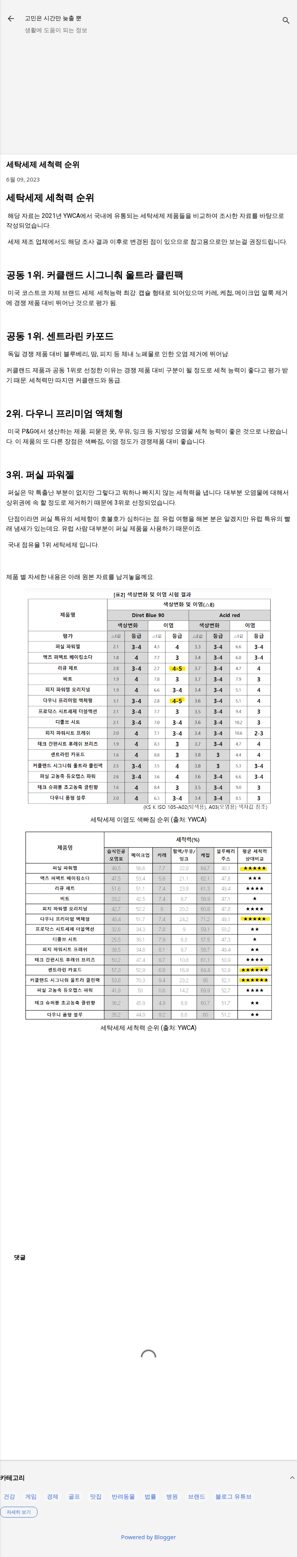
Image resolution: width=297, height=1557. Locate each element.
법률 (150, 1496)
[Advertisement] (148, 94)
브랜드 (196, 1496)
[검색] (286, 21)
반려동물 (123, 1496)
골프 (74, 1496)
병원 (172, 1496)
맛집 (96, 1496)
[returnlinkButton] (10, 19)
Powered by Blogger (148, 1537)
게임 (31, 1496)
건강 (9, 1496)
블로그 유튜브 (233, 1496)
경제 (52, 1496)
